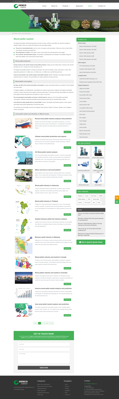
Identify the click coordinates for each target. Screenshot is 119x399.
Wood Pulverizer (83, 137)
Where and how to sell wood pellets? (48, 170)
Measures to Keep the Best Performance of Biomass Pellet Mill (90, 234)
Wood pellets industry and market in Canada (50, 257)
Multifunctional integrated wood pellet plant (90, 82)
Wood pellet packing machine (87, 111)
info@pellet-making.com (33, 1)
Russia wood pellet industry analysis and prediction (53, 119)
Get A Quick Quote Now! (91, 242)
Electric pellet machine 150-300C (88, 49)
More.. (99, 202)
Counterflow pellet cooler (86, 108)
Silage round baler (84, 88)
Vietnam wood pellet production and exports (50, 136)
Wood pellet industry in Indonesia (47, 185)
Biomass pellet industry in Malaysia (47, 237)
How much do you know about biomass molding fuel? (89, 229)
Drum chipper (83, 121)
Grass (86, 196)
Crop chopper (83, 101)
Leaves (80, 202)
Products (65, 6)
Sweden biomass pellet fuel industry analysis (51, 219)
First (35, 323)
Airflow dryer (82, 124)
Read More (67, 132)
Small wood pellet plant (84, 165)
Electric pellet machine (98, 152)
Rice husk (93, 196)
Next (47, 323)
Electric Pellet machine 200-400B (87, 59)
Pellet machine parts (84, 134)
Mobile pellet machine (84, 152)
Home (44, 6)
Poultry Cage (40, 394)
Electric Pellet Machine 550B (86, 53)
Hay (94, 202)
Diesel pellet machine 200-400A (87, 72)
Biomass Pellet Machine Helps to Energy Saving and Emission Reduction (90, 224)
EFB (89, 199)
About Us (54, 6)
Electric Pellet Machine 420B (86, 56)
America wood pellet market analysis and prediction (53, 288)
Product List (82, 39)
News (90, 6)
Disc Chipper (82, 117)
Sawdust (80, 196)
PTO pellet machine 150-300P (87, 65)
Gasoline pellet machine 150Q (87, 69)
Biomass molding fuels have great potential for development (90, 219)
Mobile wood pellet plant (98, 166)
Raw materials (83, 191)
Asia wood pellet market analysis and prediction (52, 304)
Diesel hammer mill (84, 104)
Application (79, 6)
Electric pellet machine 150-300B (87, 46)
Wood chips (96, 199)
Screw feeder (83, 127)
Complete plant (82, 75)
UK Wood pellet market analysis (46, 152)
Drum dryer (82, 114)
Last (52, 323)
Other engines (82, 62)
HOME (15, 33)
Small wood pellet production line (88, 78)
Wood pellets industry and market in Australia (51, 273)
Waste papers (81, 199)
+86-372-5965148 (18, 1)
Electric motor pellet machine (43, 384)
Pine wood (87, 202)
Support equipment (83, 85)
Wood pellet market (26, 33)
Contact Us (101, 6)
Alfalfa (100, 196)
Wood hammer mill (84, 179)
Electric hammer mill (84, 130)
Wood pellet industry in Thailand (46, 201)
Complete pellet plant (42, 388)
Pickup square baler (84, 98)
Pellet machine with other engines (44, 386)
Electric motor (82, 43)
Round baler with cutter (85, 95)
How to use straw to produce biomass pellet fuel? (91, 214)
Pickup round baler (84, 91)
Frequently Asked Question (43, 392)
